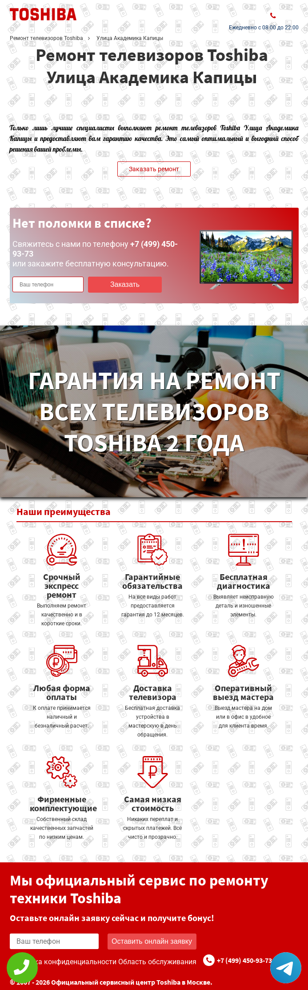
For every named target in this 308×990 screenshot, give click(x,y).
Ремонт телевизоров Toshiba (46, 38)
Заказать (125, 284)
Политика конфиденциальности (63, 962)
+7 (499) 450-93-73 (244, 960)
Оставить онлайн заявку (152, 941)
